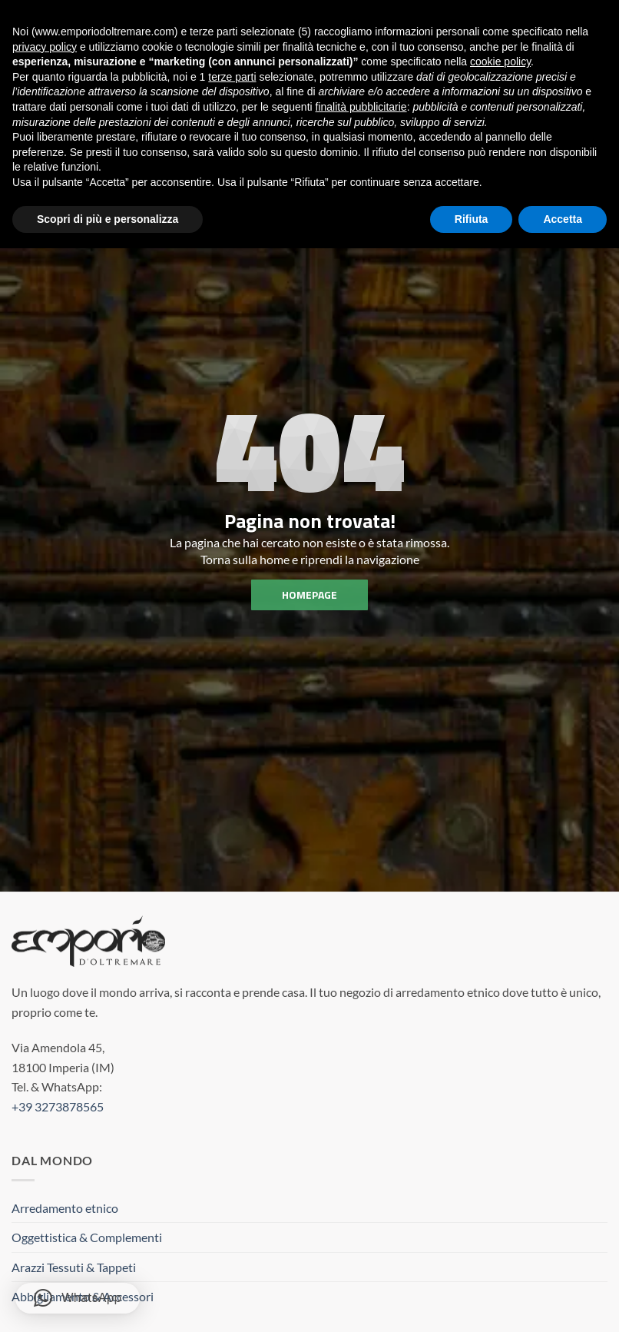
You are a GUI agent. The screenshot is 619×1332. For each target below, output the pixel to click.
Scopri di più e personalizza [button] (107, 217)
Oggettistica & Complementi (87, 1237)
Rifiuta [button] (471, 217)
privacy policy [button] (44, 45)
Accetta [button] (562, 217)
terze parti (232, 75)
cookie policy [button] (500, 60)
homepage (309, 594)
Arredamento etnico (65, 1208)
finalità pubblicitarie (361, 105)
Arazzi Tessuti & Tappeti (74, 1267)
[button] (77, 1298)
